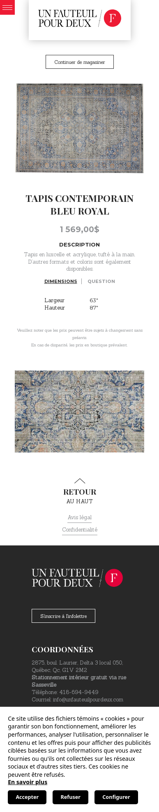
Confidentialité (79, 529)
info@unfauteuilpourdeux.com (88, 699)
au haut (79, 491)
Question (101, 281)
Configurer (116, 797)
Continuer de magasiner (79, 62)
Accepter (27, 797)
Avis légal (79, 517)
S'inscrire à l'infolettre (63, 616)
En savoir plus (27, 782)
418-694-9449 (78, 692)
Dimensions (60, 281)
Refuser (71, 797)
